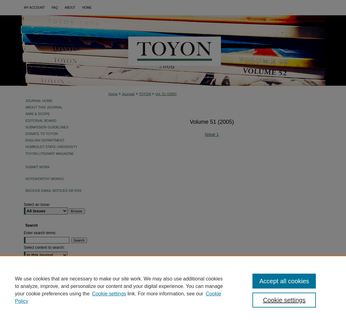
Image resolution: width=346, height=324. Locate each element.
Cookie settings (109, 293)
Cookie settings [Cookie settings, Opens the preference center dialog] (284, 300)
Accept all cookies (284, 281)
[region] (173, 290)
